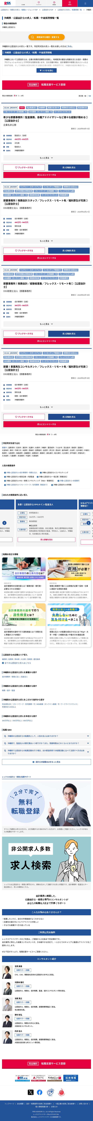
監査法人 (24, 677)
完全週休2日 (6, 704)
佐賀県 (10, 659)
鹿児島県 (37, 659)
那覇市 (4, 448)
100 (89, 96)
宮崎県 (29, 659)
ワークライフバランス (69, 704)
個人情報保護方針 (41, 1107)
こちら (69, 46)
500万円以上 (17, 721)
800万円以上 (28, 721)
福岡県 (4, 659)
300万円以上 (6, 721)
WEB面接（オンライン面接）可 (48, 704)
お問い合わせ (83, 1104)
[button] (4, 523)
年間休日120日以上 (9, 707)
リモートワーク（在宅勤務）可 (23, 704)
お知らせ (54, 1107)
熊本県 (17, 659)
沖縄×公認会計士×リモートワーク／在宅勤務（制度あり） (27, 485)
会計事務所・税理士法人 (11, 677)
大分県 (23, 659)
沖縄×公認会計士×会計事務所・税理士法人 (21, 472)
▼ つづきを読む (46, 70)
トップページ (9, 1104)
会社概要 (20, 1104)
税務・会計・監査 (8, 690)
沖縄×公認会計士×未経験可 (69, 481)
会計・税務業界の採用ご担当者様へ (39, 1104)
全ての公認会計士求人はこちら (18, 663)
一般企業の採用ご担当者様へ (65, 1104)
